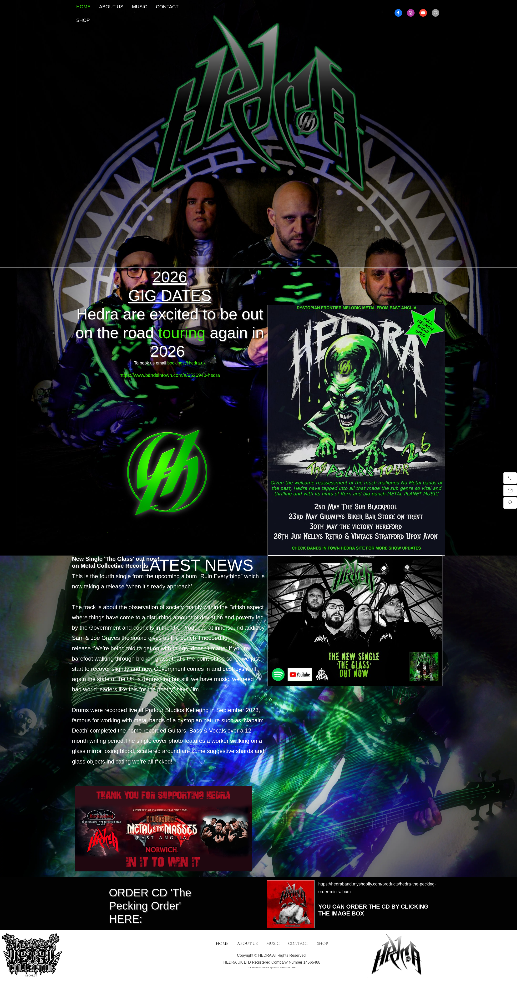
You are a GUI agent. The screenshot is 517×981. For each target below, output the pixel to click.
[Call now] (510, 478)
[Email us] (510, 490)
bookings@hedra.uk (186, 363)
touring (182, 332)
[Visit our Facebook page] (398, 13)
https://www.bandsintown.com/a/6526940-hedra (170, 375)
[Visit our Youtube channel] (423, 13)
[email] (435, 13)
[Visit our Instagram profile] (411, 13)
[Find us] (510, 503)
